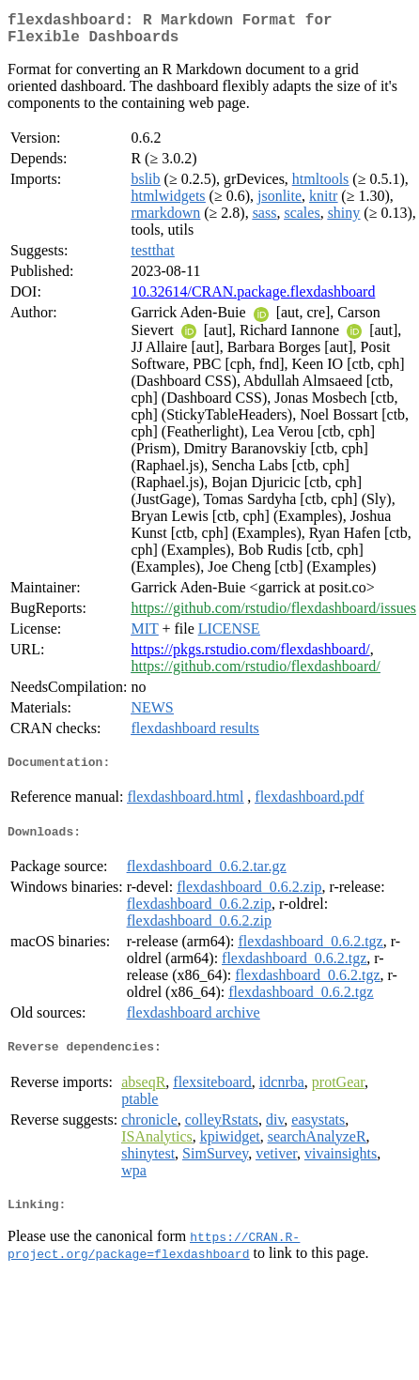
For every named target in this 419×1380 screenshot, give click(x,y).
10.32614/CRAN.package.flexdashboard (253, 299)
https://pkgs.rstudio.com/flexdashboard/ (250, 657)
